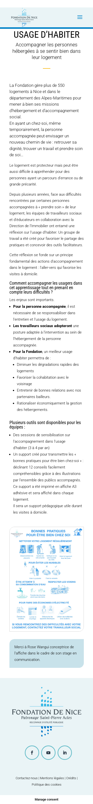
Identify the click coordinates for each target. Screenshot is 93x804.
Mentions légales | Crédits (58, 778)
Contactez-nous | (28, 778)
